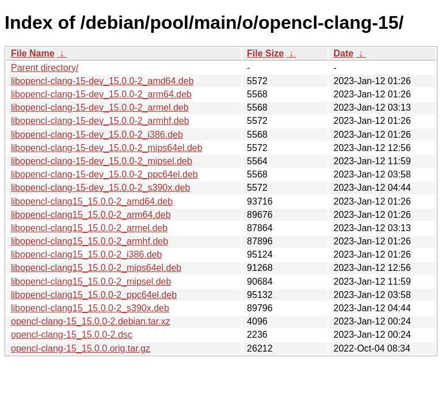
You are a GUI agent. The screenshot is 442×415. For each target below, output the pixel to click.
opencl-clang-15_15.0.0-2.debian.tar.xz (90, 321)
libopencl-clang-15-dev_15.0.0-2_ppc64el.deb (104, 174)
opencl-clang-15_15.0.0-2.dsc (71, 334)
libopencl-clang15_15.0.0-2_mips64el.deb (96, 268)
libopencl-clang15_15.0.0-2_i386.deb (86, 254)
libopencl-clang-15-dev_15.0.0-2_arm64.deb (101, 94)
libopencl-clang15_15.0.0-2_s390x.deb (90, 308)
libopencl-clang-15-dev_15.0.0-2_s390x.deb (100, 188)
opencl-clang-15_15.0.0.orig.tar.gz (80, 348)
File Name (33, 53)
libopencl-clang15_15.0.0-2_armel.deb (89, 228)
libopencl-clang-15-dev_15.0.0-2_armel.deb (100, 107)
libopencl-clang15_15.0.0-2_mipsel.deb (91, 281)
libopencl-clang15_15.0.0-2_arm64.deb (91, 215)
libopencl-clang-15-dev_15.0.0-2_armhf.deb (100, 121)
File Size (265, 53)
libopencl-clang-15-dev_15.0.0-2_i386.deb (97, 134)
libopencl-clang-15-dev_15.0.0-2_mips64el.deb (107, 148)
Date (343, 53)
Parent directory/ (44, 68)
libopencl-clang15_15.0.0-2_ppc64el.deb (94, 295)
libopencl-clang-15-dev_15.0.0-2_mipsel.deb (101, 161)
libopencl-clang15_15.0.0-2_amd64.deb (92, 201)
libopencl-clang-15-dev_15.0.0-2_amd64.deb (102, 81)
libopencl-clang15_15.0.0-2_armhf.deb (89, 241)
